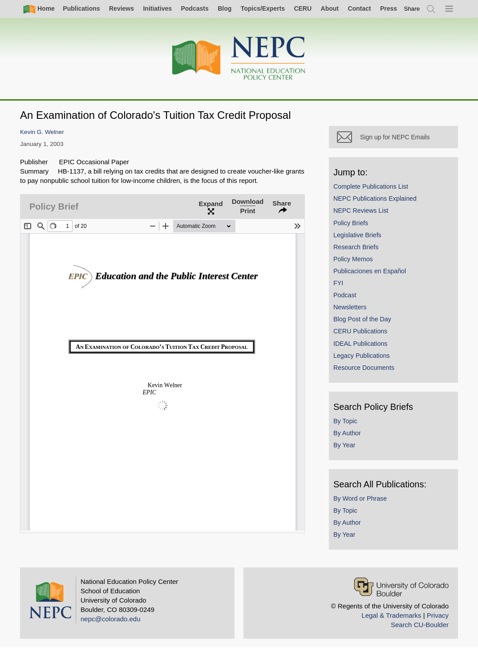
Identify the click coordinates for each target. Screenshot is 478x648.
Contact (359, 8)
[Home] (239, 58)
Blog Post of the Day (362, 319)
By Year (344, 445)
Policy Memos (353, 259)
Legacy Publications (361, 355)
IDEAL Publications (360, 343)
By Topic (345, 421)
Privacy (438, 615)
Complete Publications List (370, 186)
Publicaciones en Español (369, 271)
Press (388, 8)
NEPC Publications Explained (375, 198)
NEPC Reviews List (361, 210)
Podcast (344, 295)
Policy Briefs (350, 223)
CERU (303, 8)
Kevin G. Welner (42, 132)
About (330, 8)
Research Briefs (355, 247)
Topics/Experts (263, 8)
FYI (338, 283)
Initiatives (157, 8)
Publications (81, 8)
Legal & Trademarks (391, 615)
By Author (347, 433)
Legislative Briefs (357, 235)
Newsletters (349, 307)
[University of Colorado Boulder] (401, 587)
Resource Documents (363, 367)
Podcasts (194, 8)
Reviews (121, 8)
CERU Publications (360, 331)
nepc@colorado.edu (111, 619)
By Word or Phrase (360, 498)
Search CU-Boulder (420, 624)
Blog (224, 8)
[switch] (412, 8)
